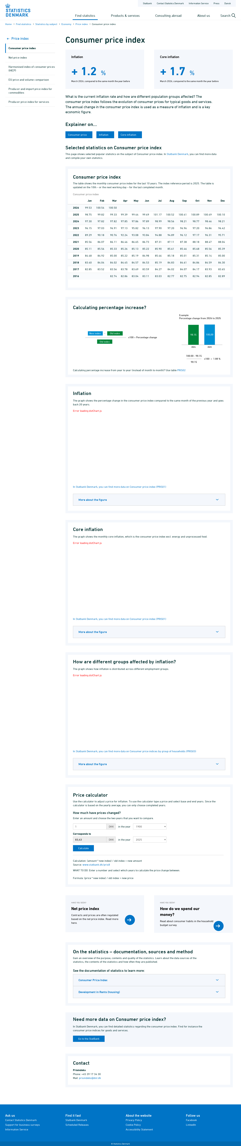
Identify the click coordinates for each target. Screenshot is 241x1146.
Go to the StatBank (88, 1038)
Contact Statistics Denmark (21, 1120)
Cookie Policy (133, 1124)
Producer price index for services (29, 101)
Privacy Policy (134, 1120)
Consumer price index (22, 48)
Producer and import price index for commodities (30, 90)
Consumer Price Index (92, 980)
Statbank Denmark (177, 153)
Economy (66, 24)
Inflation (104, 134)
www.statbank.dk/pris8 (96, 864)
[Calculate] (83, 848)
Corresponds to (82, 833)
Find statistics (85, 15)
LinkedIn (191, 1124)
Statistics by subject (46, 24)
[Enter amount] (89, 826)
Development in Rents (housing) (99, 992)
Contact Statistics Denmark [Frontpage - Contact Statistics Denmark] (170, 3)
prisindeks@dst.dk (90, 1077)
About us (203, 15)
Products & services (125, 15)
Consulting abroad (168, 15)
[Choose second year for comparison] (150, 840)
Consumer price (77, 134)
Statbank (147, 3)
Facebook (191, 1120)
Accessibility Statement (139, 1129)
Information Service (16, 1129)
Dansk (227, 3)
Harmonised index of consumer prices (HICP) (32, 68)
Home (8, 24)
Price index (81, 24)
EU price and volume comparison (29, 79)
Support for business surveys (22, 1124)
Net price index (18, 57)
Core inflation (129, 134)
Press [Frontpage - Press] (216, 3)
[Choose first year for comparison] (150, 826)
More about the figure (92, 499)
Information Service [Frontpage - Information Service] (199, 3)
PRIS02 (181, 370)
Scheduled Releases (77, 1124)
